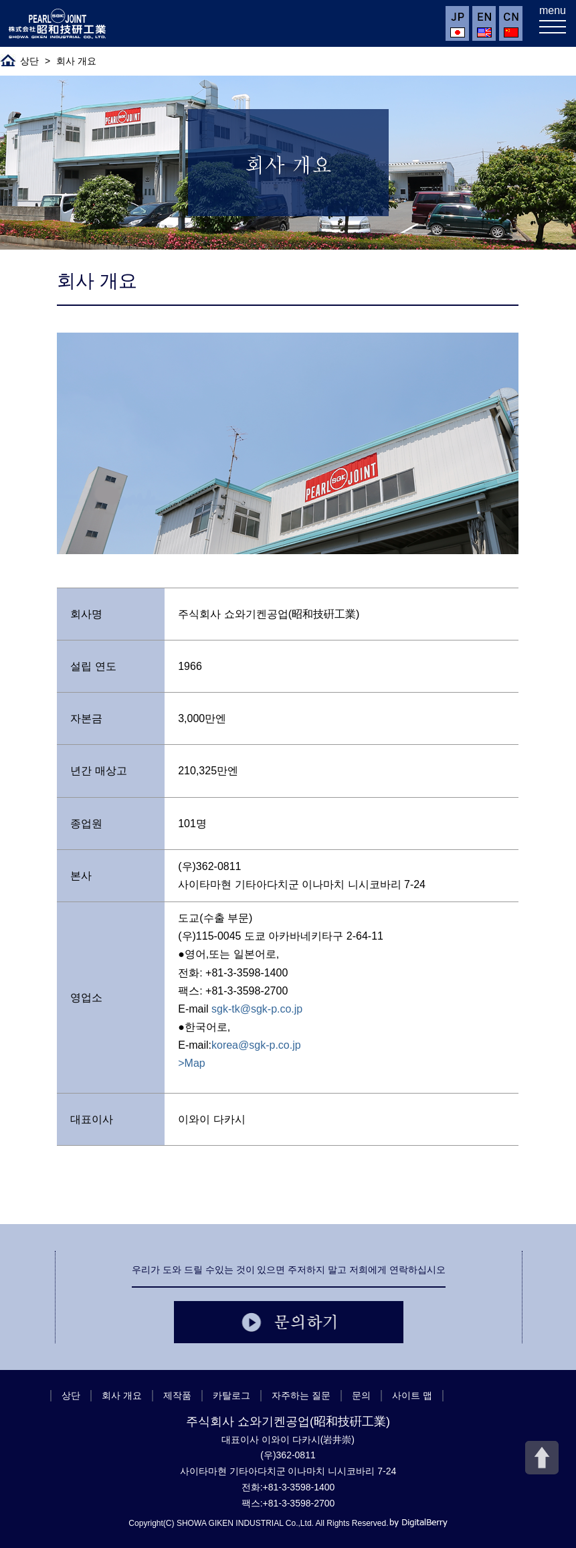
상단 (29, 61)
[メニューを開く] (552, 23)
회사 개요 (122, 1395)
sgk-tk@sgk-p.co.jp (256, 1009)
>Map (191, 1063)
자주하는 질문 (301, 1395)
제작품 (177, 1395)
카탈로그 (231, 1395)
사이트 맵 (412, 1395)
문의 (361, 1395)
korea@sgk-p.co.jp (256, 1045)
